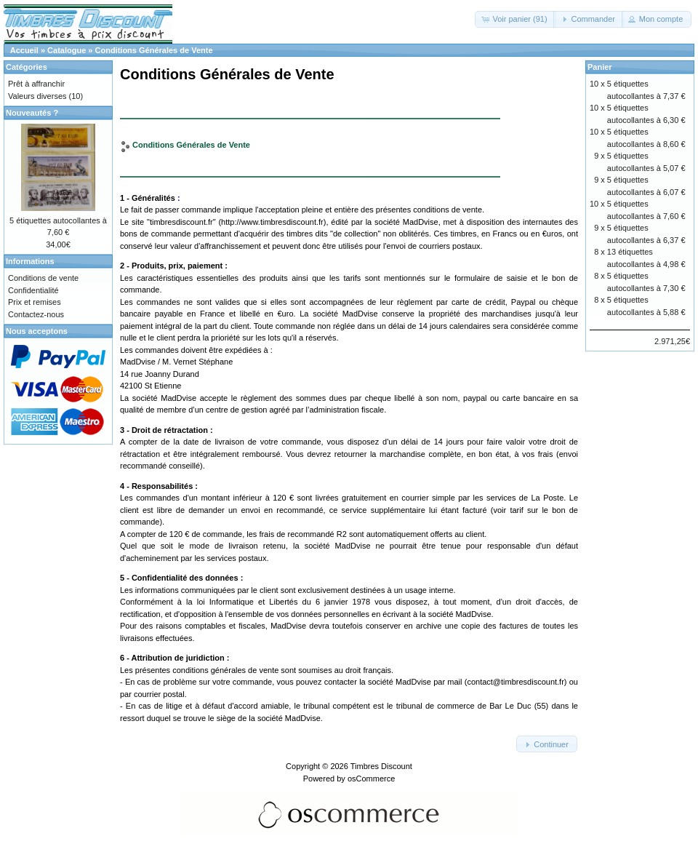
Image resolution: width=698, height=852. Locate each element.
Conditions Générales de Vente (154, 50)
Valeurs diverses (37, 96)
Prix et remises (34, 302)
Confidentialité (33, 290)
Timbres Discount (381, 766)
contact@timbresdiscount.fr (515, 681)
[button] (515, 19)
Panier (599, 67)
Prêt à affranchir (36, 83)
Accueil (24, 50)
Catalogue (66, 50)
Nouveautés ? (32, 112)
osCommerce (371, 778)
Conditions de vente (43, 278)
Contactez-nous (36, 314)
